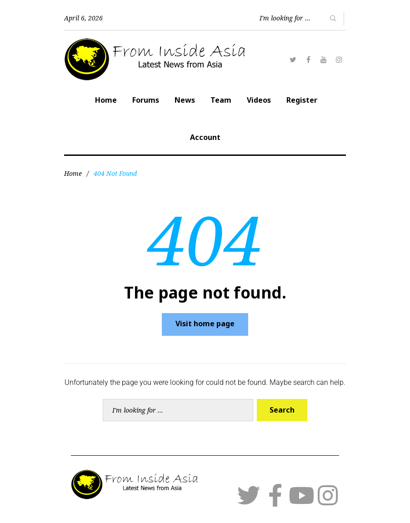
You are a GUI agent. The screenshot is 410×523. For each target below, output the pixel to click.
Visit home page (205, 324)
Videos (259, 100)
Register (301, 100)
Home (106, 100)
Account (205, 137)
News (185, 100)
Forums (145, 100)
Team (220, 100)
